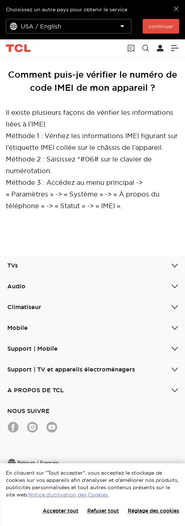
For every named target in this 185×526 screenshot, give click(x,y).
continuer (161, 26)
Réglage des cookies (153, 510)
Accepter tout (60, 510)
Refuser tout (103, 510)
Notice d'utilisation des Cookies (68, 494)
